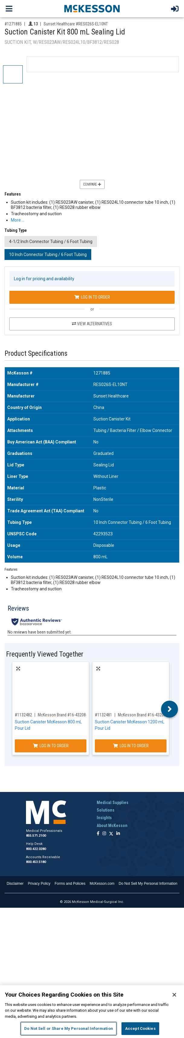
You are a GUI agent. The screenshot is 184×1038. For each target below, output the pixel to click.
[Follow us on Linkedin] (118, 834)
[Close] (174, 994)
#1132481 (103, 714)
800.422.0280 (36, 849)
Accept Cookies (140, 1028)
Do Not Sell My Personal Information (148, 883)
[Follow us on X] (111, 834)
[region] (92, 1011)
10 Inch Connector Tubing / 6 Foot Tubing (48, 254)
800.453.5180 (36, 862)
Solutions (106, 810)
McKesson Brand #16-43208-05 (64, 714)
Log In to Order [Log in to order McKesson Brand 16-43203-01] (131, 745)
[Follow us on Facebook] (98, 834)
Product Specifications (36, 353)
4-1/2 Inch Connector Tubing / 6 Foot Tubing (50, 241)
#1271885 (13, 23)
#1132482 (23, 714)
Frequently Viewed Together (44, 654)
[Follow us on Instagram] (104, 834)
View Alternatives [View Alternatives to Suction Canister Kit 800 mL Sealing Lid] (92, 323)
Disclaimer (15, 883)
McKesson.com (102, 883)
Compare (92, 184)
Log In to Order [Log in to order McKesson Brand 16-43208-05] (51, 745)
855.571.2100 (36, 836)
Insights (104, 817)
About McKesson (112, 825)
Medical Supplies (112, 802)
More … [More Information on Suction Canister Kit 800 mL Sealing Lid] (17, 220)
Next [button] (169, 709)
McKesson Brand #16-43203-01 (144, 714)
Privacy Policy (39, 883)
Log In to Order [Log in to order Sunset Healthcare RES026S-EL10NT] (92, 297)
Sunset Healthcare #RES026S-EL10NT (76, 23)
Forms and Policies (70, 883)
